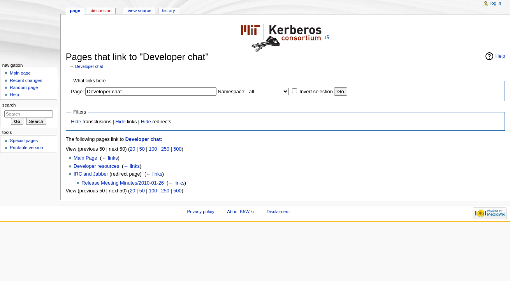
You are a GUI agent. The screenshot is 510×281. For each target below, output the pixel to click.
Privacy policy (201, 211)
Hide (76, 121)
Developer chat (89, 66)
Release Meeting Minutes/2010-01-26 (122, 183)
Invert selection (315, 91)
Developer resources (96, 166)
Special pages (24, 140)
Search (9, 105)
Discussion (101, 10)
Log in (496, 3)
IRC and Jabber (91, 174)
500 (177, 149)
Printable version (26, 147)
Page (75, 10)
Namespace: (232, 91)
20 (132, 149)
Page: (77, 91)
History (168, 10)
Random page (24, 87)
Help (500, 56)
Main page (20, 73)
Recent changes (26, 80)
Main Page (85, 158)
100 (153, 149)
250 (165, 149)
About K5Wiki (240, 211)
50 (142, 149)
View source (139, 10)
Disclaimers (278, 211)
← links (110, 158)
